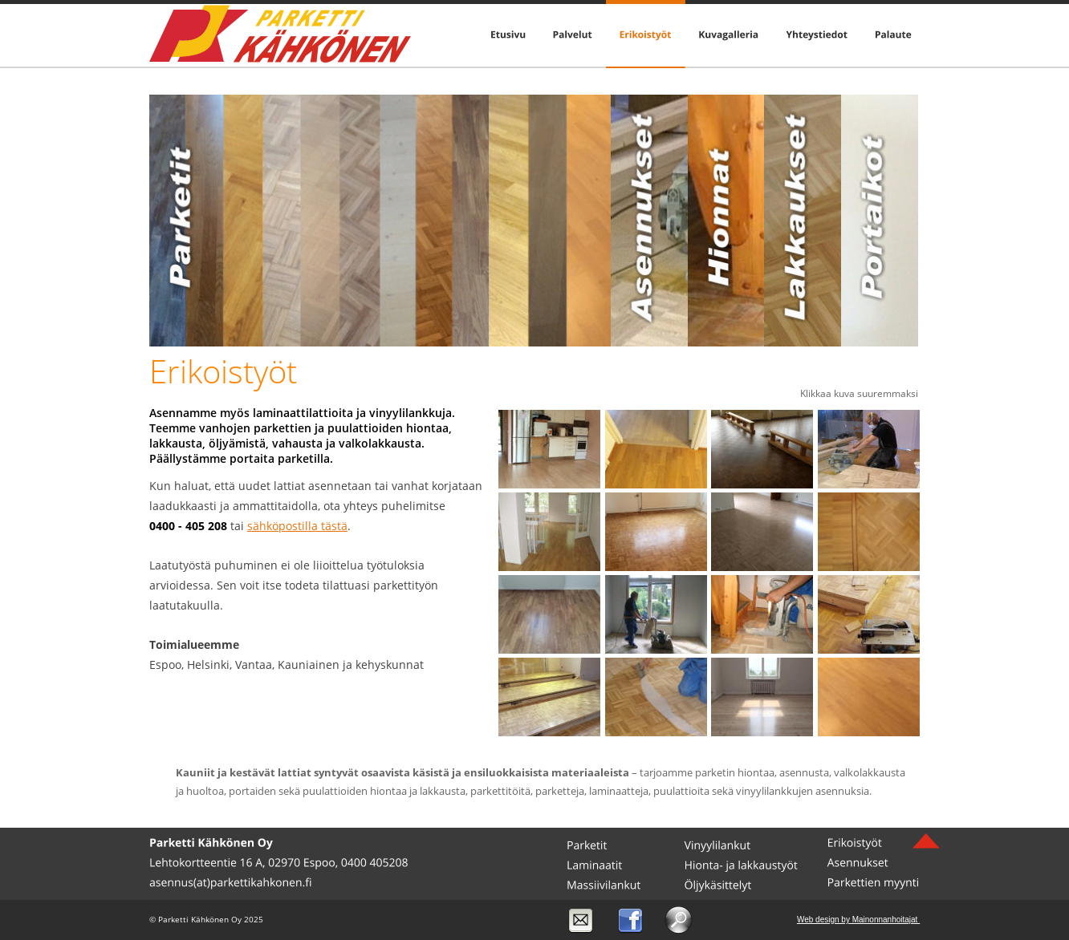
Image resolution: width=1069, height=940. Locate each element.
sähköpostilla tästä (297, 525)
